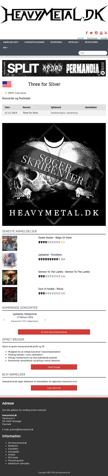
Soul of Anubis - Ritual (50, 288)
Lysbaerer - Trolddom (50, 254)
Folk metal (20, 92)
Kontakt (104, 38)
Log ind (81, 38)
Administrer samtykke (18, 463)
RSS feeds (13, 457)
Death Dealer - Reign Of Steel (55, 237)
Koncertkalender (34, 42)
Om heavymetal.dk (17, 442)
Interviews (56, 42)
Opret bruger (92, 38)
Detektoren (91, 42)
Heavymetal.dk (54, 14)
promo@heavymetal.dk (21, 429)
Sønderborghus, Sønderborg (64, 112)
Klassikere (13, 448)
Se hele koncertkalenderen (54, 331)
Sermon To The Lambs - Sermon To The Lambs (64, 271)
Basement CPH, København (24, 321)
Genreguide (13, 451)
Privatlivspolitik (16, 460)
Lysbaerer (18, 314)
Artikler (11, 454)
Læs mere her (54, 387)
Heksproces (30, 314)
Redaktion (13, 445)
